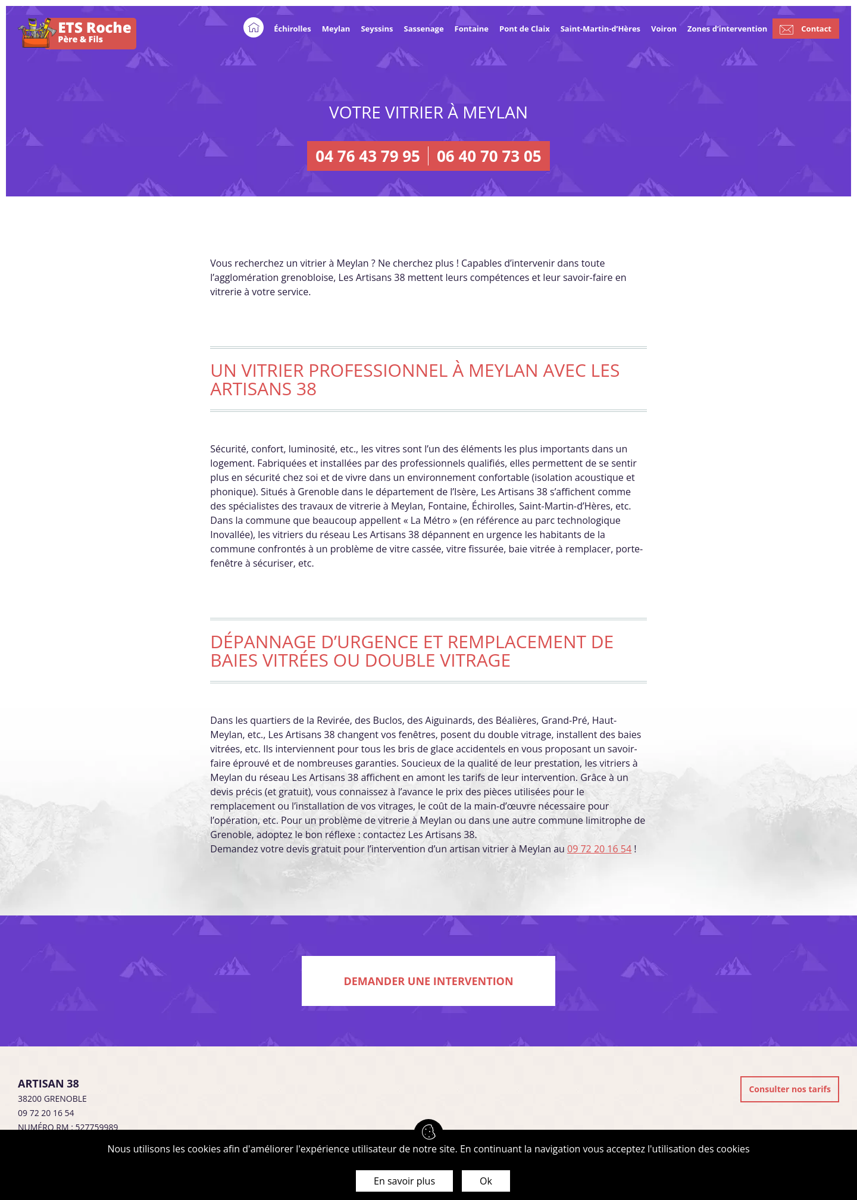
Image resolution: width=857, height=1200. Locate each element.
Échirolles (292, 28)
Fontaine (472, 28)
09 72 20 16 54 (599, 848)
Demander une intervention (428, 981)
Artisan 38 (48, 1083)
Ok (486, 1181)
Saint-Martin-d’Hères (600, 28)
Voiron (664, 28)
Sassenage (424, 28)
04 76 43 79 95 (367, 156)
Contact (816, 28)
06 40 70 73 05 (489, 156)
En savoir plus (404, 1181)
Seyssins (377, 28)
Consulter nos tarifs (790, 1089)
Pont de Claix (524, 28)
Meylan (336, 28)
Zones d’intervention (727, 28)
